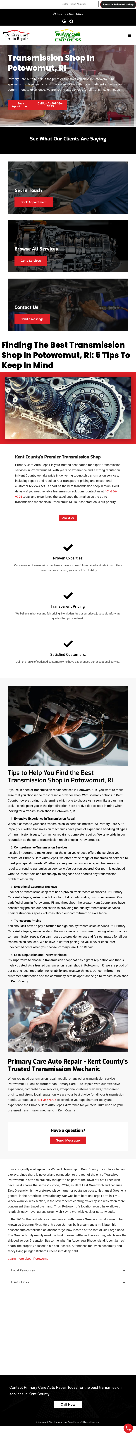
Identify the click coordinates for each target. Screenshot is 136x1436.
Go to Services (32, 265)
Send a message (33, 325)
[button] (129, 34)
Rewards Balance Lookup (118, 3)
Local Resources (23, 1280)
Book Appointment (35, 204)
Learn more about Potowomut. (29, 1268)
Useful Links (20, 1292)
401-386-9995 (46, 1109)
